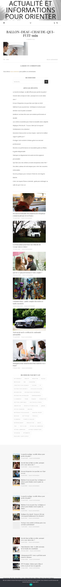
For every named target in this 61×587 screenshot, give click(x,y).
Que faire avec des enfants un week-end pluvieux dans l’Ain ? (30, 162)
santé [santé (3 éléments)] (39, 422)
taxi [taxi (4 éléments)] (15, 426)
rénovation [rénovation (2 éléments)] (30, 422)
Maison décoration (30, 578)
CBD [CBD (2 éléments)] (24, 382)
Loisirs (23, 578)
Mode (41, 578)
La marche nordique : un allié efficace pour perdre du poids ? (30, 92)
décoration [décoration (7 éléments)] (18, 392)
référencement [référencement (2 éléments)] (19, 422)
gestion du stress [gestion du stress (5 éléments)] (36, 402)
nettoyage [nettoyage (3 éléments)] (25, 416)
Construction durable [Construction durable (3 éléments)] (21, 385)
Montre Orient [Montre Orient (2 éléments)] (37, 412)
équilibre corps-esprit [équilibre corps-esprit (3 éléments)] (21, 436)
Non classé (46, 578)
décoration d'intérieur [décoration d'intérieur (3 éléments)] (32, 392)
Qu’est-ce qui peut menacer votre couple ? (27, 273)
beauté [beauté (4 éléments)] (27, 378)
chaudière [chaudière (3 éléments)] (32, 382)
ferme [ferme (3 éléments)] (26, 399)
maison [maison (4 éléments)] (30, 409)
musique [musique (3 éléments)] (16, 416)
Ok (31, 584)
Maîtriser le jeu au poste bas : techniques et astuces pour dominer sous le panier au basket (33, 481)
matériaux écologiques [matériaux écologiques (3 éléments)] (21, 412)
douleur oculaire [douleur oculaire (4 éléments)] (36, 388)
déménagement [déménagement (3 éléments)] (36, 395)
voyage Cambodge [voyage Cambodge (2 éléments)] (19, 429)
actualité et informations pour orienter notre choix (30, 13)
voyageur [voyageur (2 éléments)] (17, 433)
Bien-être (12, 578)
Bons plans (18, 578)
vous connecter (14, 71)
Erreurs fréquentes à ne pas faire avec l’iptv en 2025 (28, 103)
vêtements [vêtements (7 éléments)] (26, 433)
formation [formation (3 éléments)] (42, 399)
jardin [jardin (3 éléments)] (43, 405)
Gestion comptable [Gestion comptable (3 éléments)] (20, 402)
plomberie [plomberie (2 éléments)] (17, 419)
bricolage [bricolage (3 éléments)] (17, 382)
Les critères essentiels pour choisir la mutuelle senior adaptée (30, 122)
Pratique (51, 578)
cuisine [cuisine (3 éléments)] (34, 385)
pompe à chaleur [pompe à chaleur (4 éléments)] (29, 419)
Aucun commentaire (52, 59)
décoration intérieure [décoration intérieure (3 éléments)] (21, 395)
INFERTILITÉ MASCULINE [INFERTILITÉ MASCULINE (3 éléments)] (31, 405)
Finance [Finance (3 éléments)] (33, 399)
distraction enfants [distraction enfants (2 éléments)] (21, 388)
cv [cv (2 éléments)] (40, 385)
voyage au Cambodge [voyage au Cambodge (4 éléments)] (36, 426)
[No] (59, 582)
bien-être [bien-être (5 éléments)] (35, 378)
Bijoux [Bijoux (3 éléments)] (43, 378)
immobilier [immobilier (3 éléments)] (17, 405)
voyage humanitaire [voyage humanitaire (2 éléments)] (34, 429)
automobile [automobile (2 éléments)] (18, 378)
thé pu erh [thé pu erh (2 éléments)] (23, 426)
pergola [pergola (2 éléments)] (35, 416)
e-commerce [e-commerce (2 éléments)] (18, 399)
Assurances (6, 578)
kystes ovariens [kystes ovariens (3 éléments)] (19, 409)
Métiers (37, 578)
